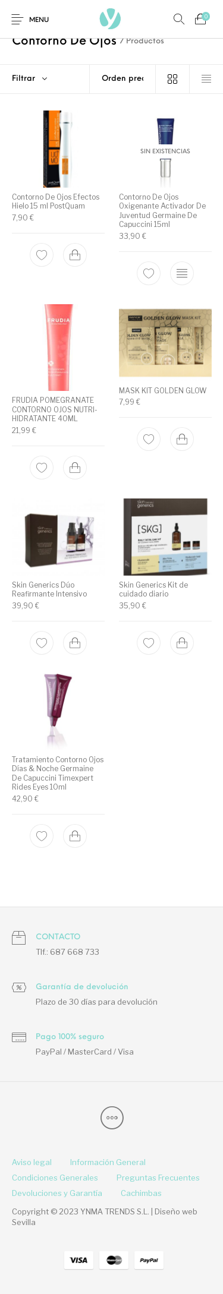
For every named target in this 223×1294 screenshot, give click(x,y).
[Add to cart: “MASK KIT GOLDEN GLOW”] (181, 439)
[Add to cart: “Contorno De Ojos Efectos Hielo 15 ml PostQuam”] (75, 255)
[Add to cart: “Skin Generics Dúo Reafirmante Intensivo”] (75, 642)
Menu (39, 20)
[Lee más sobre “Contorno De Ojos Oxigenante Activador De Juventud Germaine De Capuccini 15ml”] (181, 273)
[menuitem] (31, 1162)
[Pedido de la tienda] (122, 79)
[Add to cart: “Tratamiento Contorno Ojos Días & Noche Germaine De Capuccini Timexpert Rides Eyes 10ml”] (75, 836)
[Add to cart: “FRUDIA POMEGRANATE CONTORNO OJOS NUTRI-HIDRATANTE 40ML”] (75, 467)
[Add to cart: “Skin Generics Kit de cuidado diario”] (181, 642)
